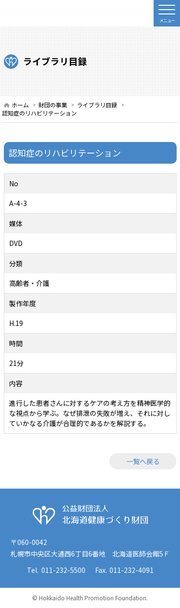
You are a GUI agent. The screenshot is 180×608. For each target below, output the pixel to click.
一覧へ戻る (143, 461)
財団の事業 (52, 105)
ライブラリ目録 (97, 105)
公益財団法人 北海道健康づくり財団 (90, 515)
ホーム (20, 105)
